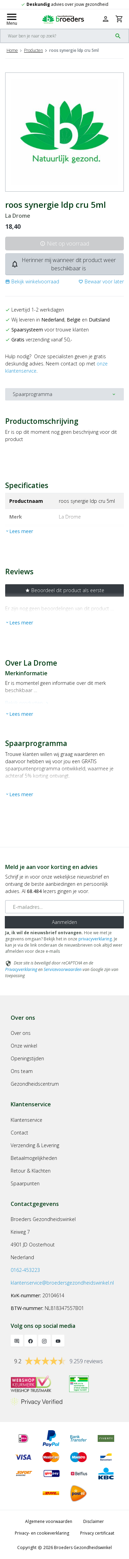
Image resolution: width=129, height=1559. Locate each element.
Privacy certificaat (97, 1533)
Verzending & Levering (35, 1145)
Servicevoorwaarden (63, 969)
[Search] (56, 36)
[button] (32, 281)
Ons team (22, 1071)
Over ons (21, 1033)
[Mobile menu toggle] (12, 19)
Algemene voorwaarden (48, 1521)
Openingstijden (27, 1058)
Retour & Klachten (31, 1170)
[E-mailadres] (64, 906)
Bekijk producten (27, 703)
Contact (19, 1132)
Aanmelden (64, 922)
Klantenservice (26, 1120)
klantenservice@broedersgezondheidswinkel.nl (62, 1282)
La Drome (17, 216)
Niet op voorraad (64, 243)
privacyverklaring (95, 939)
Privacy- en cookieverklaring (42, 1533)
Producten (33, 50)
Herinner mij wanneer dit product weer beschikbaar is (63, 264)
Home (12, 50)
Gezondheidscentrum (35, 1084)
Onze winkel (24, 1045)
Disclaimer (93, 1521)
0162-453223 (25, 1270)
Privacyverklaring (21, 969)
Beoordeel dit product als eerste (64, 590)
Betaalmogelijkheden (34, 1158)
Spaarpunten (25, 1183)
